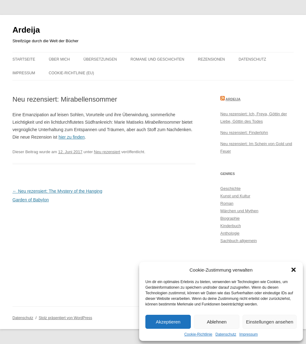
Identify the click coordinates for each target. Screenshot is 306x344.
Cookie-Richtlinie (198, 334)
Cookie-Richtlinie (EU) (71, 73)
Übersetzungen (100, 59)
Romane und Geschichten (157, 59)
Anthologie (229, 233)
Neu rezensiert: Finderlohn (244, 132)
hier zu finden (72, 137)
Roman (226, 203)
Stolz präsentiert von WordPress (65, 318)
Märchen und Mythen (239, 211)
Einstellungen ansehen (269, 321)
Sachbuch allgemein (238, 240)
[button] (293, 270)
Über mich (59, 59)
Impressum (248, 334)
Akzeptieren (168, 321)
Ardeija (26, 29)
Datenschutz (225, 334)
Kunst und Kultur (235, 196)
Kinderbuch (230, 225)
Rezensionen (211, 59)
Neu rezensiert (107, 151)
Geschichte (230, 188)
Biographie (230, 218)
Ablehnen (216, 321)
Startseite (23, 59)
